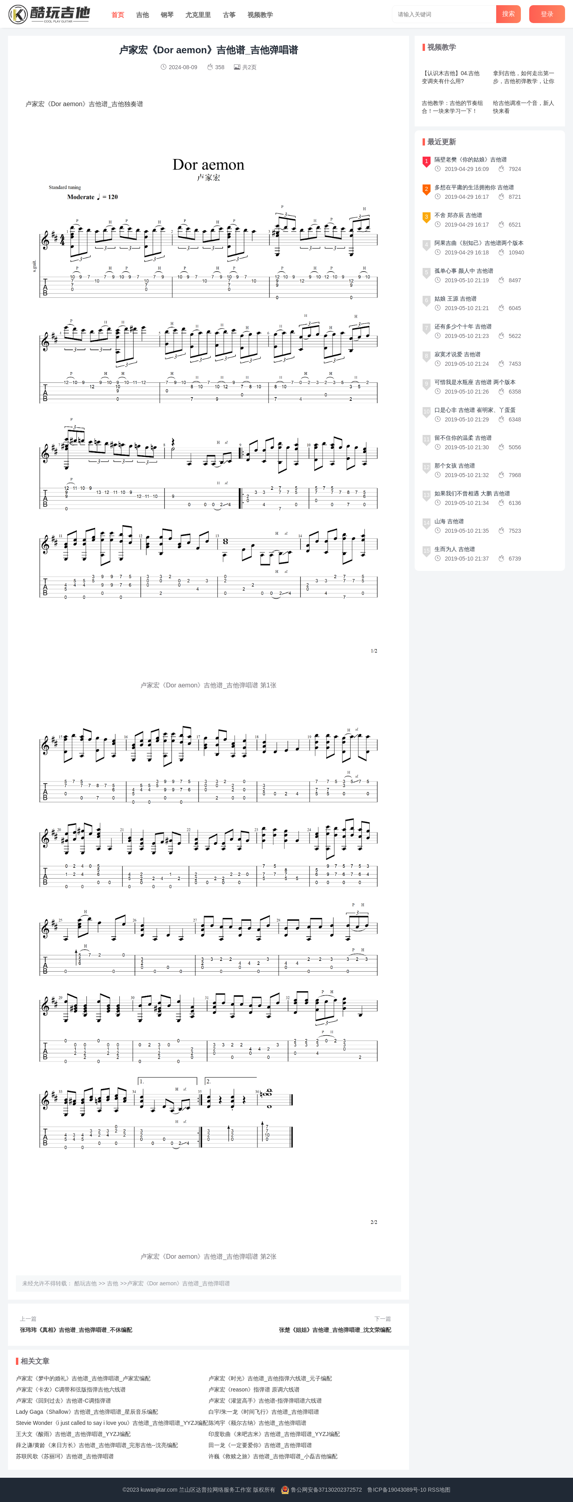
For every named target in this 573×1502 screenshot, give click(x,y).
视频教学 (260, 15)
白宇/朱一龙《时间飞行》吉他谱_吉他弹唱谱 (264, 1412)
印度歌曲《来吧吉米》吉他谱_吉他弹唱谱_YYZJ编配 (274, 1434)
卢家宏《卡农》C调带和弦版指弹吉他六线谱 (71, 1389)
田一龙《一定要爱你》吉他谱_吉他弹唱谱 (260, 1445)
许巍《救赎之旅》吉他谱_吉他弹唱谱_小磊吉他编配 (273, 1456)
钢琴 (167, 15)
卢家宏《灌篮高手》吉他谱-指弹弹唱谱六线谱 (265, 1400)
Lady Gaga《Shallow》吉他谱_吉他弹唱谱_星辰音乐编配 (87, 1412)
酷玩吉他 (85, 1283)
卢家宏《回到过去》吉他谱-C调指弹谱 (63, 1400)
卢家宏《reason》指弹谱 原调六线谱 (254, 1389)
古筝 (229, 15)
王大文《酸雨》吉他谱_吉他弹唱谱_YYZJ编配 (73, 1434)
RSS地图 (439, 1489)
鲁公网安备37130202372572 (326, 1489)
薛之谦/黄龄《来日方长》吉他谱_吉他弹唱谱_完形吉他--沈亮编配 (97, 1445)
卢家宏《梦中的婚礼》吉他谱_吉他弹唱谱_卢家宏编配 (83, 1378)
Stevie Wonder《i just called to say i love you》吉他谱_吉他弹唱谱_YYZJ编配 (112, 1423)
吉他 (142, 15)
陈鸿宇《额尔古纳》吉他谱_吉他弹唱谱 (257, 1423)
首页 (117, 15)
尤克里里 (198, 15)
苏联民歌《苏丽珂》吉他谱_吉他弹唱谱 (65, 1456)
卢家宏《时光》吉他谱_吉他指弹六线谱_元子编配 (270, 1378)
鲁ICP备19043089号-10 (396, 1489)
